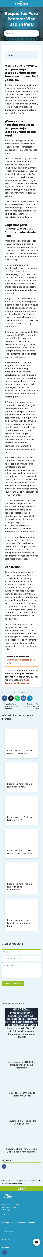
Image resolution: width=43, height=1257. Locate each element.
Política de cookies (9, 1207)
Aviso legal (6, 1210)
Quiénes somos (8, 1231)
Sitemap (5, 1214)
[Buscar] (34, 32)
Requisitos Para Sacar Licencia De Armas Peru (11, 706)
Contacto (5, 1239)
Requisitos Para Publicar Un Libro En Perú (31, 706)
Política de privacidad (10, 1205)
